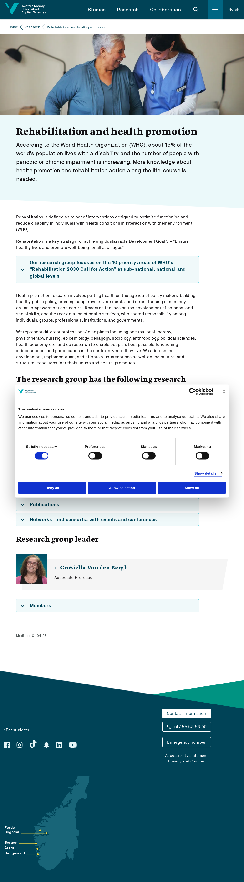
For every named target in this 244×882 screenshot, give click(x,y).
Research (128, 10)
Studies (97, 10)
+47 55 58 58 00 (190, 726)
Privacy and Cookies (186, 761)
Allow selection (122, 488)
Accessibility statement (186, 755)
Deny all (52, 488)
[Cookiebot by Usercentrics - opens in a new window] (193, 391)
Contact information (186, 713)
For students (17, 730)
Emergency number (186, 742)
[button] (196, 9)
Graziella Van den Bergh (94, 567)
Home (13, 27)
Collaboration (165, 10)
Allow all (191, 488)
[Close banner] (224, 391)
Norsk (234, 9)
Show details (205, 473)
